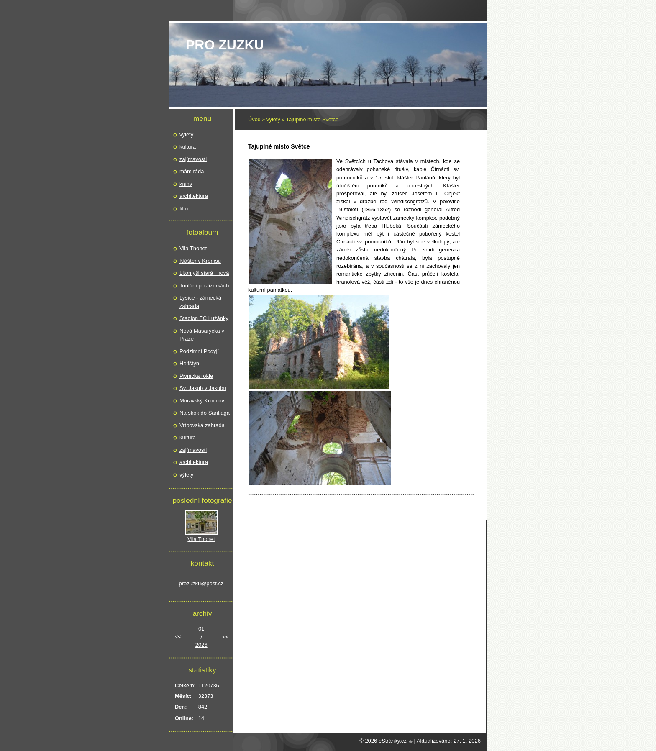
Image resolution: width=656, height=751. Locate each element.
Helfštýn (189, 363)
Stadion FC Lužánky (203, 318)
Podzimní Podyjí (199, 351)
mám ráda (191, 171)
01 (201, 628)
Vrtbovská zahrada (202, 425)
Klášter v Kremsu (200, 261)
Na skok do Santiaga (204, 413)
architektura (193, 196)
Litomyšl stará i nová (204, 273)
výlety (273, 119)
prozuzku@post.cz (201, 583)
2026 (201, 645)
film (183, 208)
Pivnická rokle (196, 376)
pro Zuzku (225, 44)
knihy (185, 184)
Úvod (254, 119)
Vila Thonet (193, 248)
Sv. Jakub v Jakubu (202, 388)
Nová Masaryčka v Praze (201, 335)
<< (178, 636)
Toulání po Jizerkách (204, 285)
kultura (187, 147)
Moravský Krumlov (201, 400)
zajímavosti (193, 159)
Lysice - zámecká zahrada (200, 302)
